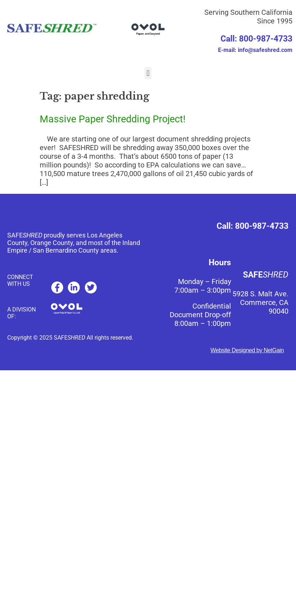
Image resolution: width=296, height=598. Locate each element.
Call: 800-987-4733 (256, 39)
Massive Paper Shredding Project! (113, 119)
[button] (147, 73)
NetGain (274, 350)
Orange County (51, 242)
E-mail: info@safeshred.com (255, 50)
